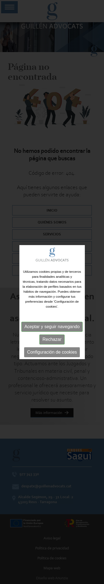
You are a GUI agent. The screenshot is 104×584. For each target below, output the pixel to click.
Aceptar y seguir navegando (52, 329)
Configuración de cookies (52, 354)
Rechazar (51, 341)
